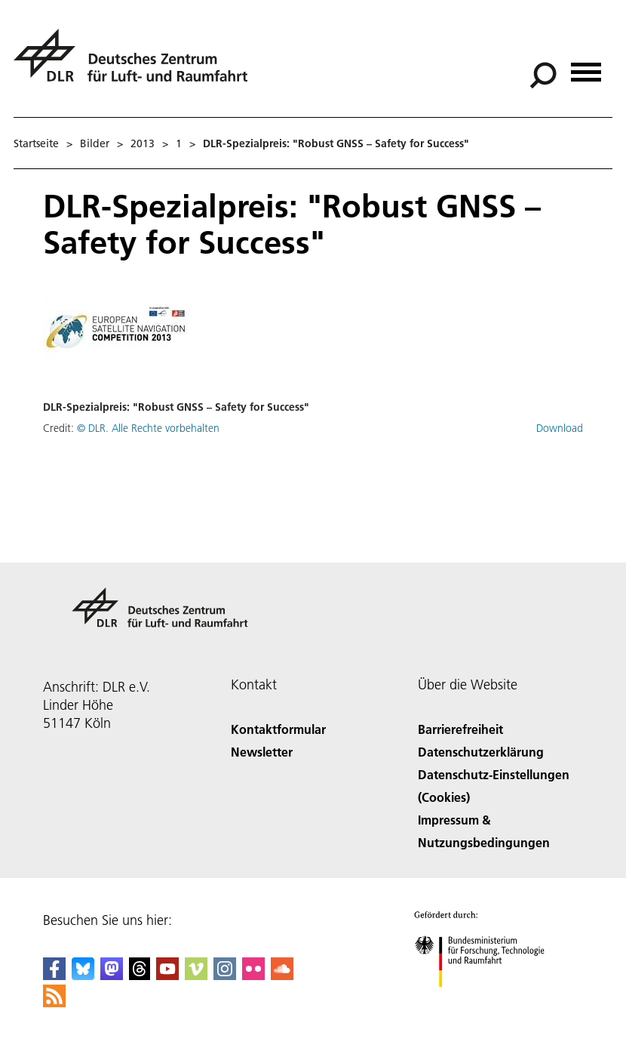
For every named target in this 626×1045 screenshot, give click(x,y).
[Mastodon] (111, 975)
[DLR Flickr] (253, 975)
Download (559, 428)
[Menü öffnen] (586, 67)
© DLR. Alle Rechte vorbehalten (148, 428)
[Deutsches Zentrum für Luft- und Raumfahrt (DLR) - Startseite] (136, 64)
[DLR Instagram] (224, 975)
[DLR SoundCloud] (282, 975)
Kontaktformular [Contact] (278, 729)
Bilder (94, 143)
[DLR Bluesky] (83, 975)
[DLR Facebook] (54, 975)
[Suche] (543, 75)
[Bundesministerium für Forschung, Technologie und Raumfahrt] (487, 1000)
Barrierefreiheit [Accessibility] (460, 729)
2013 (142, 143)
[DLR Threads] (139, 975)
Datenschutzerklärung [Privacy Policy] (481, 752)
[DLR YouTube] (167, 975)
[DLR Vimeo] (196, 975)
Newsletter (262, 752)
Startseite (36, 143)
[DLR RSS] (54, 1002)
